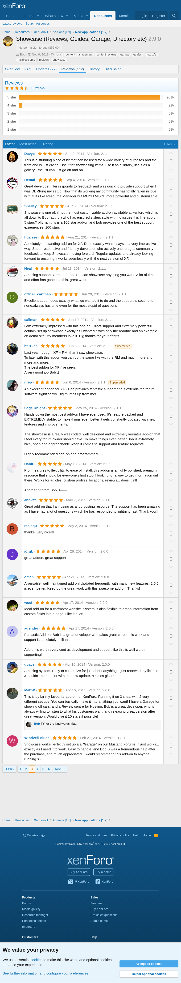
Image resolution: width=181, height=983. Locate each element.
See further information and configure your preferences (45, 973)
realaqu (30, 526)
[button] (38, 15)
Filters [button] (168, 144)
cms (59, 54)
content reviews (106, 54)
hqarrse (30, 237)
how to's (151, 54)
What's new (54, 16)
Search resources (38, 23)
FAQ (28, 69)
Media (78, 16)
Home (10, 16)
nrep (28, 382)
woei (28, 602)
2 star (11, 121)
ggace (29, 664)
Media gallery (31, 909)
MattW (29, 690)
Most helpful (28, 144)
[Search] (174, 15)
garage (124, 54)
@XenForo (78, 882)
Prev (11, 769)
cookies (36, 960)
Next (58, 769)
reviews (44, 59)
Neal (28, 268)
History (94, 69)
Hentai (29, 180)
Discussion (113, 69)
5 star (11, 97)
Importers (28, 926)
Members (126, 16)
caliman (30, 320)
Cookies (30, 835)
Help (136, 835)
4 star (11, 105)
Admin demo (99, 921)
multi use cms (26, 59)
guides (137, 54)
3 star (11, 113)
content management (79, 54)
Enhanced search (34, 921)
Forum (26, 903)
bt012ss (30, 346)
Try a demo (103, 872)
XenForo (104, 882)
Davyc (29, 154)
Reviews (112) (72, 69)
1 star (11, 129)
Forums (28, 16)
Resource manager (35, 915)
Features (96, 903)
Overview (12, 69)
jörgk (28, 551)
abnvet (30, 500)
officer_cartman (37, 294)
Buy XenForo (79, 872)
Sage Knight (34, 408)
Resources (103, 16)
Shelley (30, 206)
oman (29, 577)
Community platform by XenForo (90, 844)
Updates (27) (46, 69)
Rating (48, 144)
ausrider (31, 628)
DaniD (29, 464)
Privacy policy (120, 835)
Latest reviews (12, 23)
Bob (22, 54)
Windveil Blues (36, 738)
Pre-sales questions (103, 915)
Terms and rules (96, 835)
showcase (59, 59)
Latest (10, 144)
